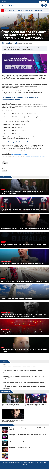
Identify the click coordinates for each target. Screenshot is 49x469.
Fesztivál (5, 170)
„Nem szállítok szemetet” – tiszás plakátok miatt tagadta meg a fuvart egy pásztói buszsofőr (23, 10)
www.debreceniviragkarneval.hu (19, 154)
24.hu (5, 163)
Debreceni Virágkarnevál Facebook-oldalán (35, 156)
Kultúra (5, 28)
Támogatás (43, 1)
